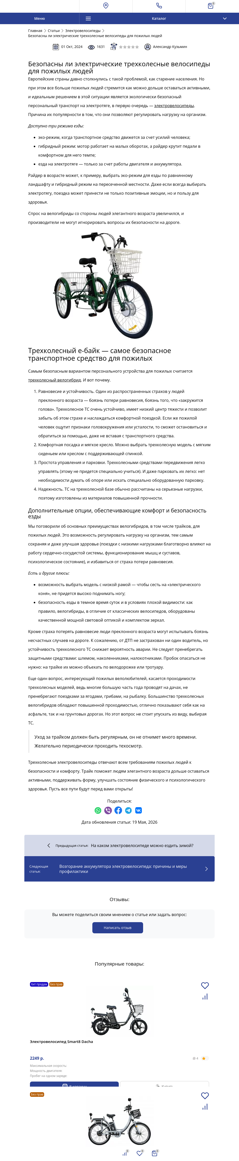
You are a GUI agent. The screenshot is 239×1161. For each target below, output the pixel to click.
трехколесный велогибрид (54, 380)
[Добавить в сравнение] (205, 999)
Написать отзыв (117, 927)
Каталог (158, 18)
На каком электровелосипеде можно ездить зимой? (119, 845)
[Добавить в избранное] (205, 988)
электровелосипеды (174, 105)
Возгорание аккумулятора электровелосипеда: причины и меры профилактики (119, 869)
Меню (39, 18)
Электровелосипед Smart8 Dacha (61, 1041)
